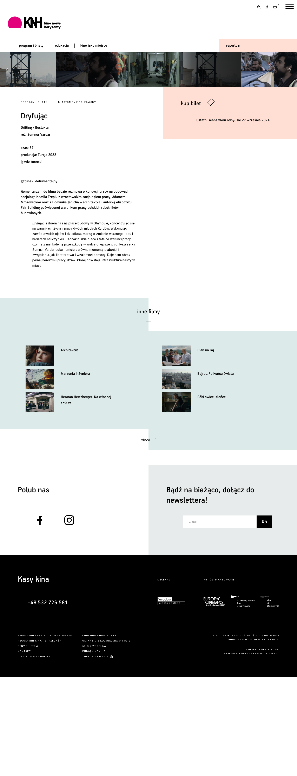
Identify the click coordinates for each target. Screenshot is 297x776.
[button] (289, 119)
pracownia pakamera (240, 752)
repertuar (233, 46)
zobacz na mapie (95, 755)
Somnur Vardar (38, 233)
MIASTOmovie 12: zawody (77, 201)
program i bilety (31, 46)
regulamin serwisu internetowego (45, 734)
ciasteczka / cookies (34, 755)
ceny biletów (28, 745)
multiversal (269, 752)
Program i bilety (34, 201)
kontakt (24, 750)
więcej (145, 538)
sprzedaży (53, 739)
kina (38, 739)
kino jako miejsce (93, 46)
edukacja (62, 46)
